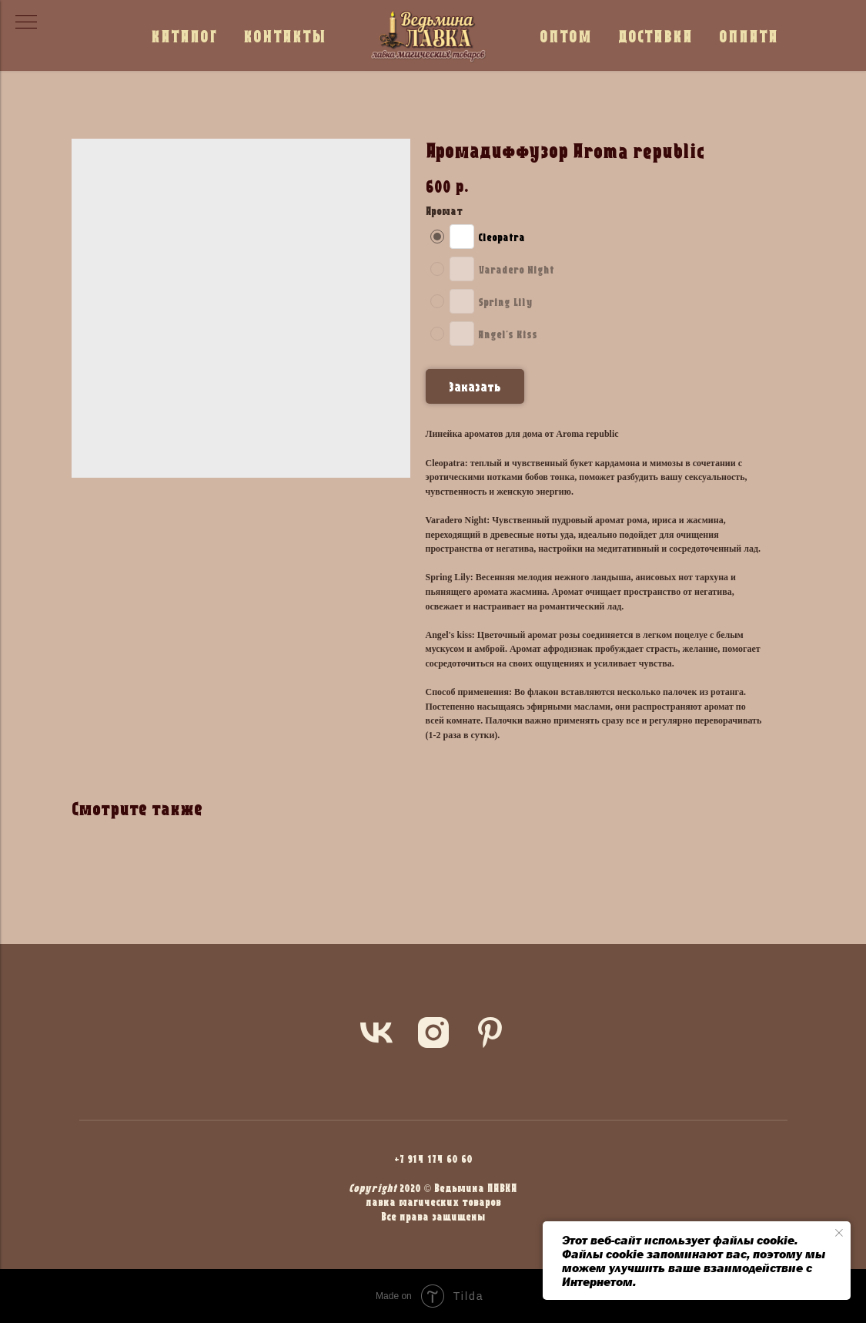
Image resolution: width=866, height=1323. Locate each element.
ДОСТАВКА (655, 36)
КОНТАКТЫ (284, 36)
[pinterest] (490, 1032)
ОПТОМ (566, 36)
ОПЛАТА (748, 36)
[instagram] (433, 1032)
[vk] (376, 1032)
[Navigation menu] (26, 23)
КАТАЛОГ (184, 36)
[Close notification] (839, 1233)
